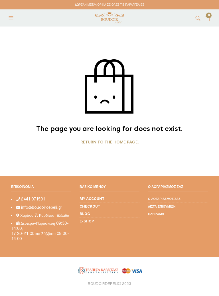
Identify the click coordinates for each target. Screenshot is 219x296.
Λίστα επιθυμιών (162, 206)
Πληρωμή (156, 214)
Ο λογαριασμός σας (164, 198)
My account (92, 198)
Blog (85, 214)
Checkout (90, 206)
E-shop (87, 221)
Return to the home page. (109, 142)
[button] (11, 18)
